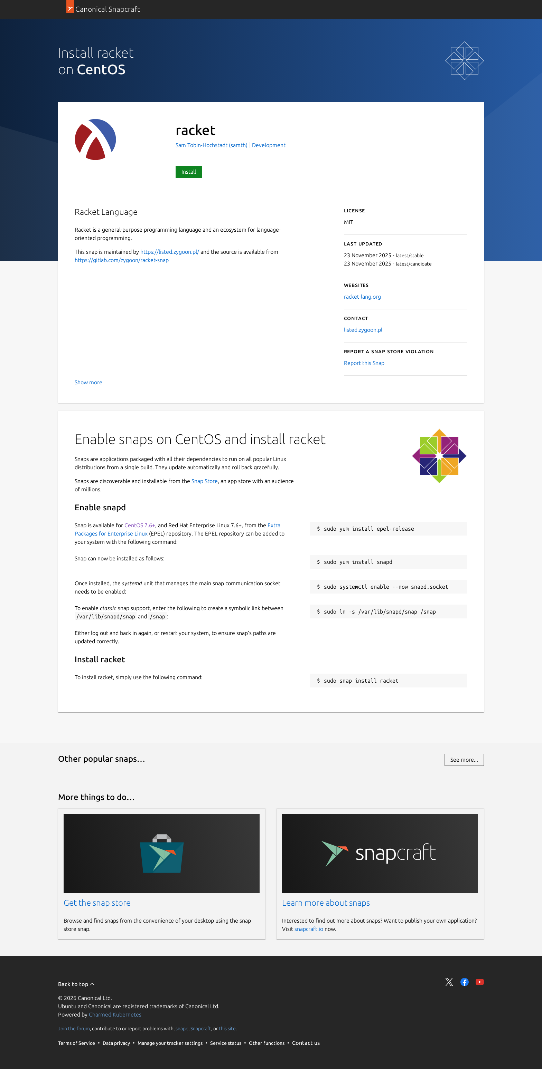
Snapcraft (200, 1028)
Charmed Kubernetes (115, 1014)
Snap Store (204, 481)
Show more (88, 382)
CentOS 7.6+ (139, 525)
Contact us (306, 1043)
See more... (464, 760)
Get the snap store (97, 902)
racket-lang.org (362, 296)
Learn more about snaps (326, 902)
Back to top (76, 984)
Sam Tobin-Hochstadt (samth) (212, 145)
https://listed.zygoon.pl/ (169, 252)
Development (269, 145)
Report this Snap (364, 363)
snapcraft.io (309, 929)
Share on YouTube (480, 982)
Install (188, 171)
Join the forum (74, 1028)
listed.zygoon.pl (363, 330)
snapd (182, 1028)
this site (227, 1028)
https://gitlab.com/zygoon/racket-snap (122, 260)
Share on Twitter (449, 982)
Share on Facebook (464, 982)
